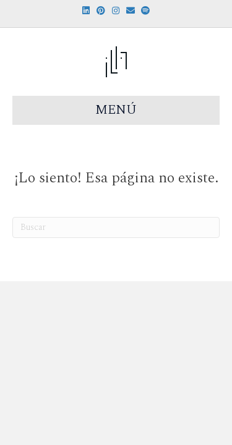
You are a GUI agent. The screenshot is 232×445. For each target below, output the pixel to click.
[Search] (116, 227)
